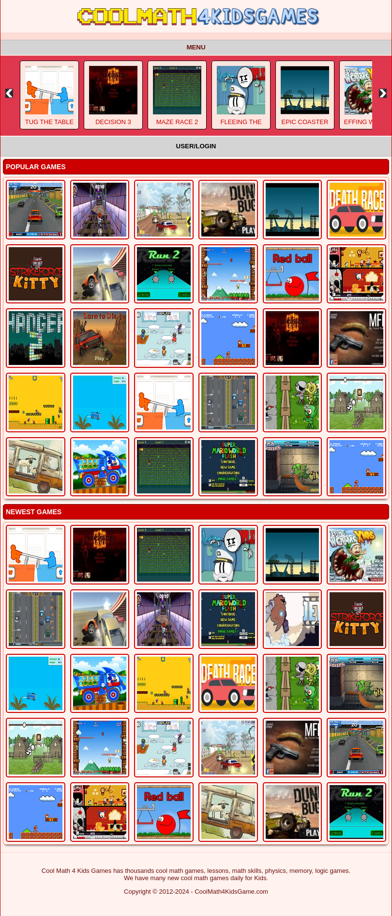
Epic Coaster (305, 122)
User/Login (196, 146)
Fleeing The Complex (240, 125)
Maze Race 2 (177, 122)
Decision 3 (113, 122)
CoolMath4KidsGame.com (231, 891)
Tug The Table (49, 122)
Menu (195, 47)
